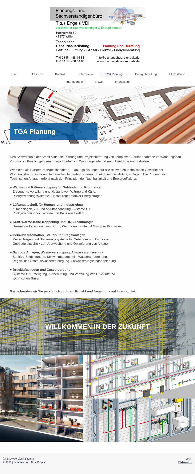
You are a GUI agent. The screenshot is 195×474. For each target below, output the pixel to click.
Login (189, 458)
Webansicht (185, 462)
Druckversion (13, 458)
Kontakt (130, 291)
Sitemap (29, 458)
